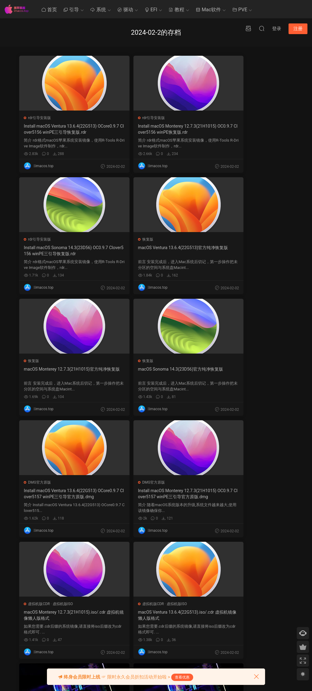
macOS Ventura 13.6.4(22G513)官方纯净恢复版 (63, 250)
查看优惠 (182, 677)
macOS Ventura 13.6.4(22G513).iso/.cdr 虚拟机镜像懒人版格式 (62, 493)
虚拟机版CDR (224, 361)
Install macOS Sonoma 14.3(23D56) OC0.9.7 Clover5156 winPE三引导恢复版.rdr (248, 129)
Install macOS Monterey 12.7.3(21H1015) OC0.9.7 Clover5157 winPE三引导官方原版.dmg (156, 372)
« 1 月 (194, 658)
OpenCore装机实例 (228, 482)
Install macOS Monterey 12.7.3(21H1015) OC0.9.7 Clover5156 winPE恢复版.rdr (156, 129)
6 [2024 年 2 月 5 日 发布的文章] (192, 604)
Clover (156, 577)
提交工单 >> (244, 592)
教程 (176, 9)
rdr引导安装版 (40, 118)
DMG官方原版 (40, 361)
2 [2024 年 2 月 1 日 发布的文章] (209, 595)
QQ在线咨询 (245, 600)
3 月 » (206, 658)
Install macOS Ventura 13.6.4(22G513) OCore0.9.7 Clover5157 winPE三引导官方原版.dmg (62, 372)
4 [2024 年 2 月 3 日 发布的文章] (220, 595)
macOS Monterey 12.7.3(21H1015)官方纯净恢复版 (156, 250)
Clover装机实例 (133, 482)
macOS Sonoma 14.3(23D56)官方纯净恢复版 (247, 250)
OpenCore (159, 599)
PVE (239, 9)
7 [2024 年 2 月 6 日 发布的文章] (198, 604)
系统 (98, 9)
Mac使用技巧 (122, 588)
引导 (71, 9)
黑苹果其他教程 (124, 577)
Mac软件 (208, 9)
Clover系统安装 (124, 610)
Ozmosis (158, 588)
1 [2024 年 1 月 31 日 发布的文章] (203, 595)
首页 (49, 9)
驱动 (125, 9)
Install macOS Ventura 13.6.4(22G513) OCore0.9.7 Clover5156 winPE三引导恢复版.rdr (62, 129)
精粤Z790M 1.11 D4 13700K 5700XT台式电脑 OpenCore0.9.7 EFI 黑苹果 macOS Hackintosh (248, 494)
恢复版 (34, 239)
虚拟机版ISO (248, 361)
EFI (150, 9)
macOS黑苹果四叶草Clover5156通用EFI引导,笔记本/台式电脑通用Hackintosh (154, 493)
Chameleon (160, 610)
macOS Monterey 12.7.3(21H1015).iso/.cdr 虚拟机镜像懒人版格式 (248, 372)
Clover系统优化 (124, 599)
